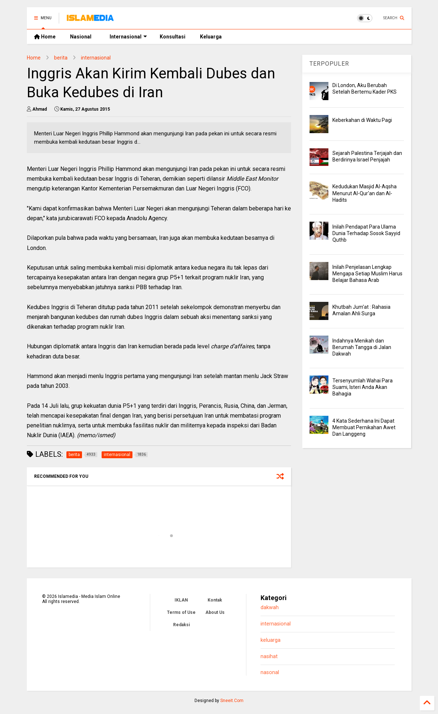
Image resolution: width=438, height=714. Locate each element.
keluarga (271, 640)
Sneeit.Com (231, 700)
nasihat (269, 656)
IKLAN (181, 600)
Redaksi (181, 624)
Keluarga (211, 37)
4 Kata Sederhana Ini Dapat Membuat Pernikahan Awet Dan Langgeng (364, 427)
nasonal (270, 672)
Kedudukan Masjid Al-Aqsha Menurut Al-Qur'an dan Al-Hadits (364, 193)
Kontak (215, 600)
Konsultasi (172, 37)
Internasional (128, 37)
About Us (215, 612)
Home (45, 37)
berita (60, 58)
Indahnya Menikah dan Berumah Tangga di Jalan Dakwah (361, 347)
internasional (96, 58)
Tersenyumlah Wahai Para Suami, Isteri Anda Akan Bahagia (362, 387)
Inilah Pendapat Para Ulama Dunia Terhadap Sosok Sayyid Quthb (366, 233)
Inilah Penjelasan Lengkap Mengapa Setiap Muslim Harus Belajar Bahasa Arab (367, 273)
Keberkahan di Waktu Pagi (362, 120)
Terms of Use (181, 612)
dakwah (270, 607)
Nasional (80, 37)
